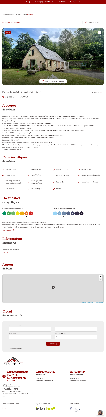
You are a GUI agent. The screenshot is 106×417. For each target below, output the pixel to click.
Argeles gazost (21, 14)
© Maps (90, 301)
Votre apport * (13, 332)
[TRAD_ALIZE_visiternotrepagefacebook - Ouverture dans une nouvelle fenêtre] (26, 1)
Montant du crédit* (15, 325)
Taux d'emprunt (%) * (61, 332)
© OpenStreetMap (98, 301)
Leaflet (84, 301)
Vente (12, 14)
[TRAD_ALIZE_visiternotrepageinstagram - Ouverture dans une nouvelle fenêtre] (29, 2)
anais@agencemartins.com (45, 380)
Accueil (6, 14)
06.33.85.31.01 (75, 377)
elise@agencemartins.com (79, 380)
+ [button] (100, 275)
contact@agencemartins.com (44, 2)
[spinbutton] (76, 336)
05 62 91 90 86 (61, 2)
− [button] (100, 278)
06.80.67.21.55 (41, 377)
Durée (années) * (60, 325)
